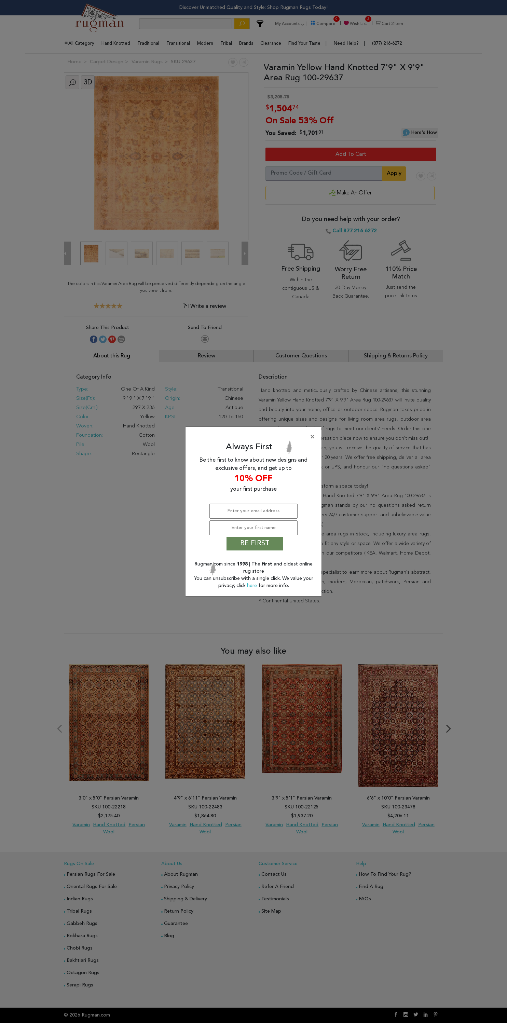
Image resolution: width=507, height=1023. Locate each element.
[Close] (255, 437)
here (252, 585)
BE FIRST (255, 543)
